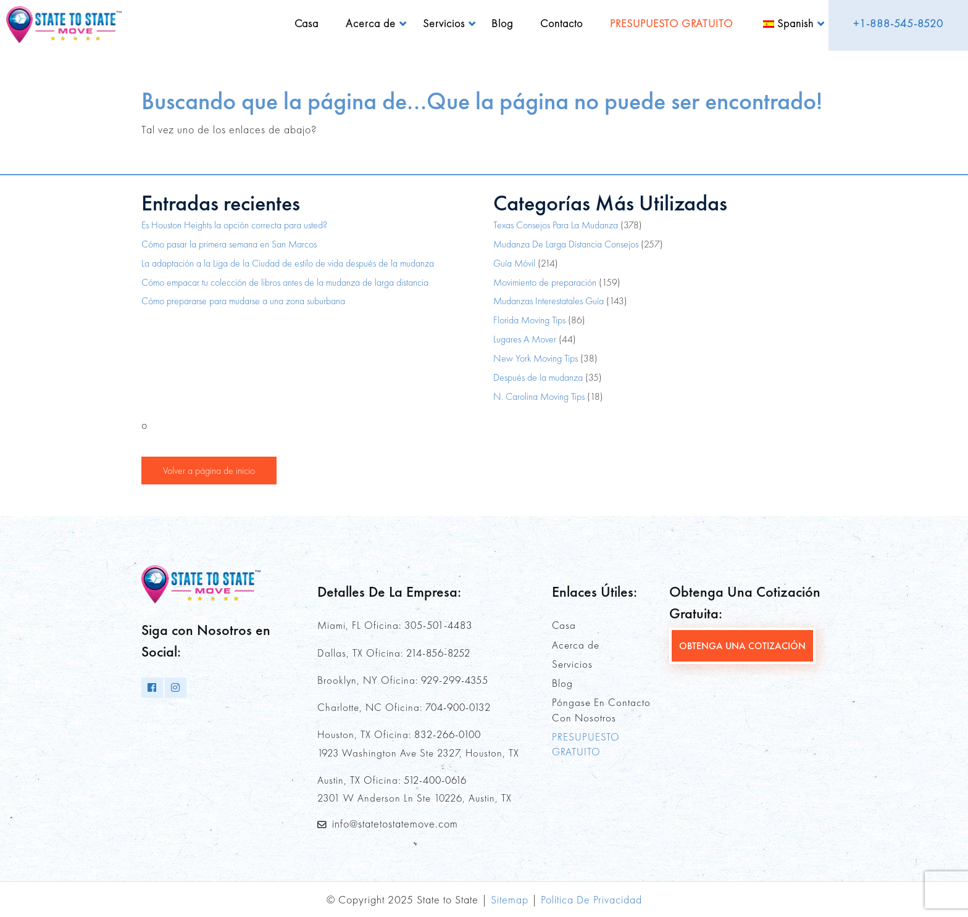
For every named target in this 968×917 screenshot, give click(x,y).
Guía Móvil (514, 263)
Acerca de (371, 23)
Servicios (444, 23)
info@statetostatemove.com (395, 823)
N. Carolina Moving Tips (539, 396)
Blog (502, 23)
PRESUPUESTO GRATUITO (671, 23)
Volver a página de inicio (209, 470)
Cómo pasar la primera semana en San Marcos (229, 244)
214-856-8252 (438, 653)
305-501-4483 (438, 625)
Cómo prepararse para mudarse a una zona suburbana (243, 300)
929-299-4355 (454, 680)
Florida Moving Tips (529, 319)
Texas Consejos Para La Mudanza (555, 224)
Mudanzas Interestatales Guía (548, 300)
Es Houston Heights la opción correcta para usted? (234, 224)
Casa (306, 23)
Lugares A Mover (524, 339)
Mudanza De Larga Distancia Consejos (565, 244)
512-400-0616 (435, 780)
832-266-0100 (447, 734)
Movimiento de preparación (544, 282)
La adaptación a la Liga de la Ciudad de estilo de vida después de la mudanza (287, 263)
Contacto (561, 23)
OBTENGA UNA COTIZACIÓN (742, 645)
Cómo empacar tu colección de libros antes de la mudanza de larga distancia (284, 282)
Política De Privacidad (591, 899)
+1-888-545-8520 (898, 23)
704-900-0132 (458, 707)
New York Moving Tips (535, 358)
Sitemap (509, 899)
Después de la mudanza (538, 377)
